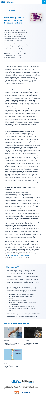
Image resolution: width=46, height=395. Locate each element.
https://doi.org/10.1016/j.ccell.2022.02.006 (18, 255)
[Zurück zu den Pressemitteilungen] (9, 10)
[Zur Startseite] (7, 2)
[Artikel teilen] (6, 26)
